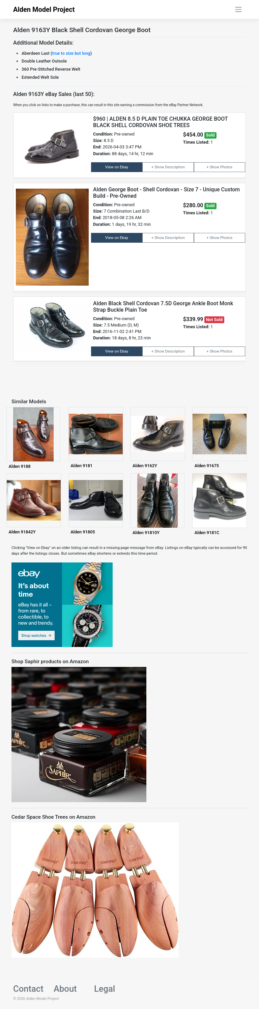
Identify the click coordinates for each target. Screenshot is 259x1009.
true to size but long (71, 53)
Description (174, 167)
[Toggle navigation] (238, 9)
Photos (226, 167)
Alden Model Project (44, 9)
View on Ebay (116, 167)
